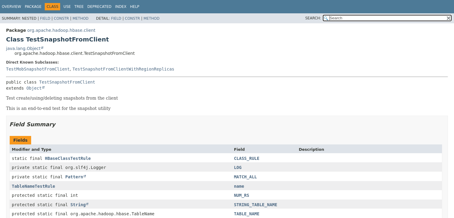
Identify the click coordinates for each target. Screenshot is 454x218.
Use (67, 7)
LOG (238, 167)
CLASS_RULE (246, 158)
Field (45, 18)
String (78, 204)
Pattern (74, 176)
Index (121, 7)
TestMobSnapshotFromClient (38, 69)
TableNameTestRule (33, 186)
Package (33, 7)
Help (134, 7)
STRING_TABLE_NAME (255, 204)
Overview (11, 7)
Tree (79, 7)
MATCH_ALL (245, 176)
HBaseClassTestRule (68, 158)
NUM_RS (241, 195)
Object (34, 88)
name (239, 186)
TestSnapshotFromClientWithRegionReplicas (123, 69)
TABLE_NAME (246, 213)
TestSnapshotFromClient (67, 82)
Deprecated (99, 7)
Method (81, 18)
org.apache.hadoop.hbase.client (61, 30)
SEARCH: (313, 18)
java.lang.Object (23, 48)
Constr (61, 18)
